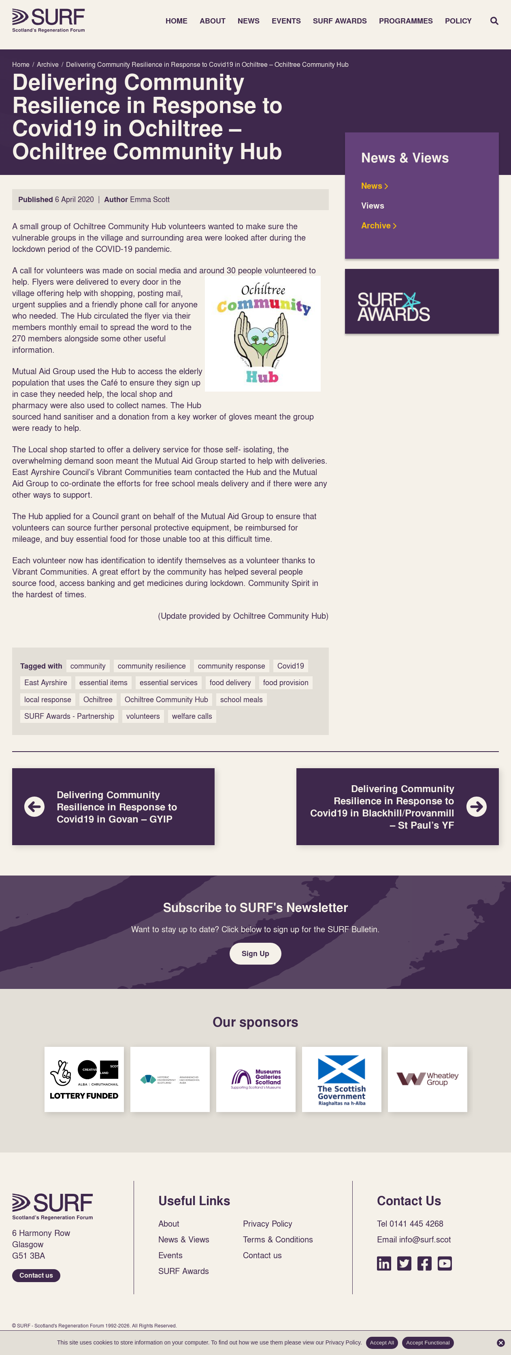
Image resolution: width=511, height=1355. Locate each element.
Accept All (382, 1343)
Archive (376, 225)
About (213, 21)
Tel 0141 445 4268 (410, 1223)
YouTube (445, 1263)
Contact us (36, 1275)
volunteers (143, 716)
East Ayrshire (45, 683)
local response (47, 700)
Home (48, 20)
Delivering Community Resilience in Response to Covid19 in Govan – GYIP (113, 806)
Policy (458, 21)
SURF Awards (340, 21)
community (88, 666)
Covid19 (290, 666)
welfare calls (192, 716)
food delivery (230, 683)
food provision (286, 683)
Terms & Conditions (278, 1239)
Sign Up (255, 953)
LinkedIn (384, 1263)
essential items (103, 683)
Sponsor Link (84, 1079)
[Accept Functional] (501, 1343)
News (249, 21)
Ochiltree (98, 700)
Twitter (404, 1263)
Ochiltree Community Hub (166, 700)
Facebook (424, 1263)
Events (286, 21)
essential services (169, 683)
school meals (241, 700)
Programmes (406, 21)
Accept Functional (428, 1343)
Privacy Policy (267, 1223)
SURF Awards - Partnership (69, 716)
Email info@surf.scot (414, 1239)
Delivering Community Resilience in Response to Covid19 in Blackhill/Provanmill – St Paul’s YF (397, 806)
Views (372, 205)
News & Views (183, 1239)
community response (231, 666)
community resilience (152, 666)
